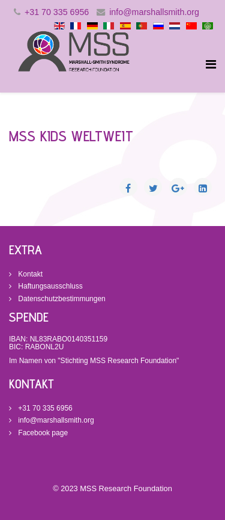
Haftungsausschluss (49, 286)
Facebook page (42, 433)
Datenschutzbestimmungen (61, 299)
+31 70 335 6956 (57, 12)
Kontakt (29, 274)
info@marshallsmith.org (154, 12)
